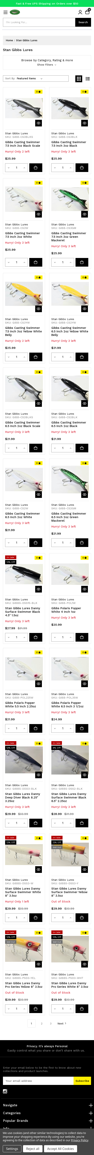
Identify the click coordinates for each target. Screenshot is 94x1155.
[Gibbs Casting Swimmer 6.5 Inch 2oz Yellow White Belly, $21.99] (70, 294)
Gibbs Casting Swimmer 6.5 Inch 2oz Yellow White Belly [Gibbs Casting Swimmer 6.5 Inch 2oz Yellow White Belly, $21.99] (69, 331)
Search (83, 22)
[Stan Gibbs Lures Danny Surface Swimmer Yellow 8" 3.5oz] (82, 917)
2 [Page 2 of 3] (41, 1023)
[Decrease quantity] (8, 168)
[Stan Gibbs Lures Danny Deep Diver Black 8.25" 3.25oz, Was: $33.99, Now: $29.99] (24, 760)
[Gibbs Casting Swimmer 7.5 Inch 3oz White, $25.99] (24, 199)
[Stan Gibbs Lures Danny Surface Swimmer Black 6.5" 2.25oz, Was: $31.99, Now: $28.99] (70, 760)
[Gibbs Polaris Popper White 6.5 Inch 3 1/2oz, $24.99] (70, 669)
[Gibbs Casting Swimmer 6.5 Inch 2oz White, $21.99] (24, 479)
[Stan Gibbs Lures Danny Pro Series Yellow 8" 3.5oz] (36, 1008)
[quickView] (38, 123)
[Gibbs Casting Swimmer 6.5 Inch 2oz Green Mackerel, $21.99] (70, 479)
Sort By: (10, 78)
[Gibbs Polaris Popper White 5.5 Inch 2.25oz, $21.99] (24, 669)
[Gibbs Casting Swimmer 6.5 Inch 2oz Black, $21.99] (70, 388)
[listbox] (30, 78)
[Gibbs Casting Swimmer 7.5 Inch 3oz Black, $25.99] (70, 108)
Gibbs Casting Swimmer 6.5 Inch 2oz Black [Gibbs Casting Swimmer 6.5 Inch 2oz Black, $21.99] (68, 424)
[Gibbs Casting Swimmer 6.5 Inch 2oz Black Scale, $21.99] (24, 388)
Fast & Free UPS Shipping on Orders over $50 (47, 3)
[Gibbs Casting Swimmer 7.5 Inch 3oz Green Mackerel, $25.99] (70, 199)
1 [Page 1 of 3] (31, 1023)
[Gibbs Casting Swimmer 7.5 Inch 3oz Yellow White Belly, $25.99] (24, 294)
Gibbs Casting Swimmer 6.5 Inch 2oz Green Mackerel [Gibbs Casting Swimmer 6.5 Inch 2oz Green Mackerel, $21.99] (68, 517)
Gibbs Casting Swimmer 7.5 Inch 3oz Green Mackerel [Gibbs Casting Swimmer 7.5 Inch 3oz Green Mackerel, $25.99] (68, 236)
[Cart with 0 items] (87, 12)
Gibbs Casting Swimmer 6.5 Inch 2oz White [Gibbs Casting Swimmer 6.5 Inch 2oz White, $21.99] (22, 515)
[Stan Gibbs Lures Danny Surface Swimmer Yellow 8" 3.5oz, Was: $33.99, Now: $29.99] (70, 854)
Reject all (32, 1149)
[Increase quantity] (24, 168)
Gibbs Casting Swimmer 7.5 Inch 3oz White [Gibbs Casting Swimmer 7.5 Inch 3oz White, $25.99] (22, 235)
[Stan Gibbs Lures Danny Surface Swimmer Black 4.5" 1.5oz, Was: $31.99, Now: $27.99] (24, 574)
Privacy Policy (79, 1140)
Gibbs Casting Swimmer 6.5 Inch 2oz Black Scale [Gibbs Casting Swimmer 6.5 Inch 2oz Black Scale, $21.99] (22, 424)
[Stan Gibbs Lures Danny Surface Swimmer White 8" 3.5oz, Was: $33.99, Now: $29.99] (24, 854)
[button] (47, 62)
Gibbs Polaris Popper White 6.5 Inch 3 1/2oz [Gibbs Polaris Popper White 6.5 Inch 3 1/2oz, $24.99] (67, 704)
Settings (12, 1149)
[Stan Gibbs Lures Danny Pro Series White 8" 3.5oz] (82, 1008)
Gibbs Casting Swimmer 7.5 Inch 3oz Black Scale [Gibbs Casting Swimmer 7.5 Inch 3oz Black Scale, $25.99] (22, 143)
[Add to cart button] (36, 167)
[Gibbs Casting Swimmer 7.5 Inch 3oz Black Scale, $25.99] (24, 108)
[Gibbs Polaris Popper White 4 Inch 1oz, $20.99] (70, 574)
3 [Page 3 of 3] (51, 1023)
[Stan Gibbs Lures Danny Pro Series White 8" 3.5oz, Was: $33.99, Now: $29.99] (70, 949)
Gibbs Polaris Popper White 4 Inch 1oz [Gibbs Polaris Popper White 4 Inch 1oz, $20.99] (66, 610)
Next (61, 1023)
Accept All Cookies (60, 1149)
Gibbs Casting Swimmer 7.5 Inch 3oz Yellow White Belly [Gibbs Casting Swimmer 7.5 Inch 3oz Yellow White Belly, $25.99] (23, 331)
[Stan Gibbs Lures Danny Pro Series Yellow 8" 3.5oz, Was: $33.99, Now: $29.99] (24, 949)
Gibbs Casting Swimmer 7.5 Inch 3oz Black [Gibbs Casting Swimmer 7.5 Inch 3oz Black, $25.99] (68, 143)
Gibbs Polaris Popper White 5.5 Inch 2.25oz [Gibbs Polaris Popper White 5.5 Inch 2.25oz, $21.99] (20, 704)
